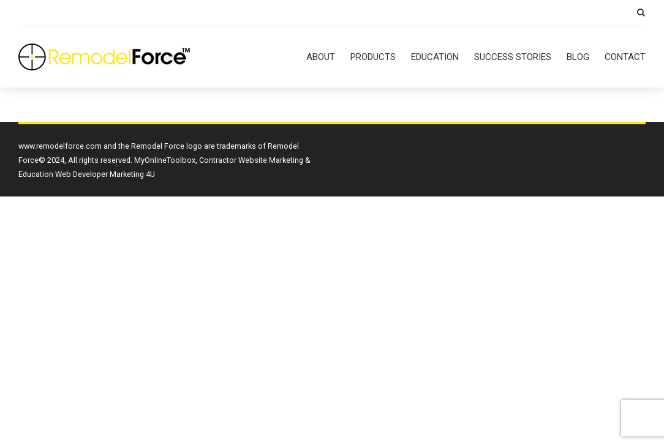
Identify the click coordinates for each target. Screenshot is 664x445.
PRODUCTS (373, 56)
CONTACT (625, 56)
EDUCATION (435, 56)
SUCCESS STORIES (512, 56)
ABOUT (320, 56)
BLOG (578, 56)
